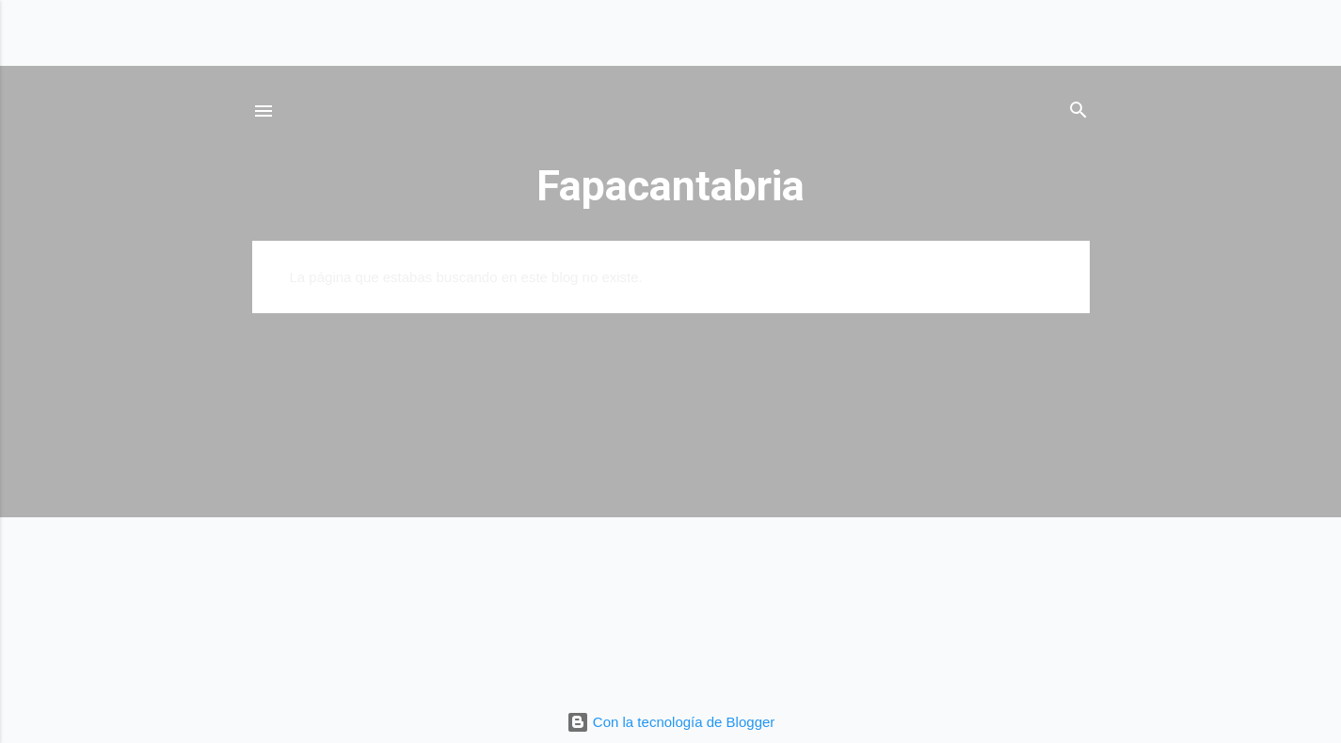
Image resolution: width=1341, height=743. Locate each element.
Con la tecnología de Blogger (671, 722)
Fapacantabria (670, 186)
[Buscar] (1078, 112)
